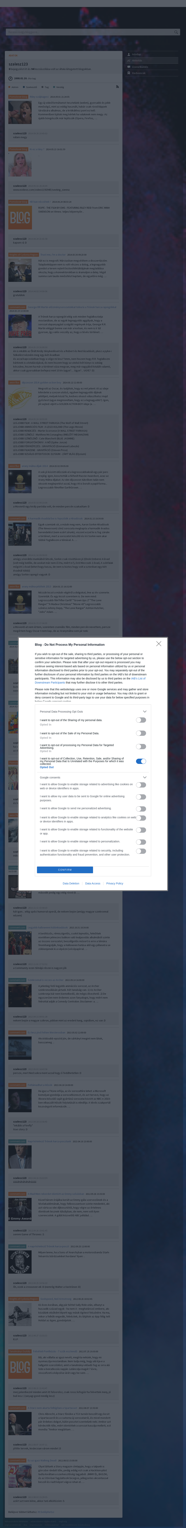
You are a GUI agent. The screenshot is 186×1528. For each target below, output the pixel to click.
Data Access (92, 883)
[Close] (160, 645)
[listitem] (93, 711)
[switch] (141, 720)
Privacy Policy (114, 883)
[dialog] (93, 764)
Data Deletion (71, 883)
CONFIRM (65, 870)
